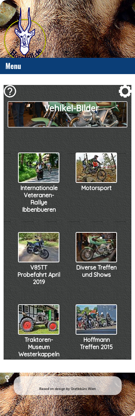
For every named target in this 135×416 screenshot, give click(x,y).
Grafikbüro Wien (83, 389)
